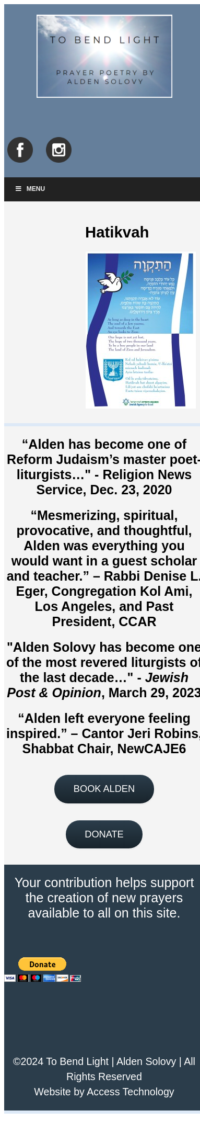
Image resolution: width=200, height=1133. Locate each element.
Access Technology (130, 1091)
